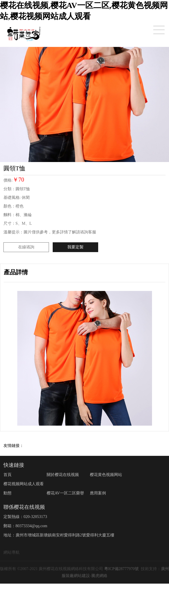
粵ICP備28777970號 (121, 569)
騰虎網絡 (99, 576)
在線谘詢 (26, 247)
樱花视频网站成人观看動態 (23, 488)
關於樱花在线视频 (63, 475)
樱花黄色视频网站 (106, 475)
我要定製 (75, 247)
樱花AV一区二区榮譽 (65, 493)
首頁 (7, 475)
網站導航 (11, 552)
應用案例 (98, 493)
